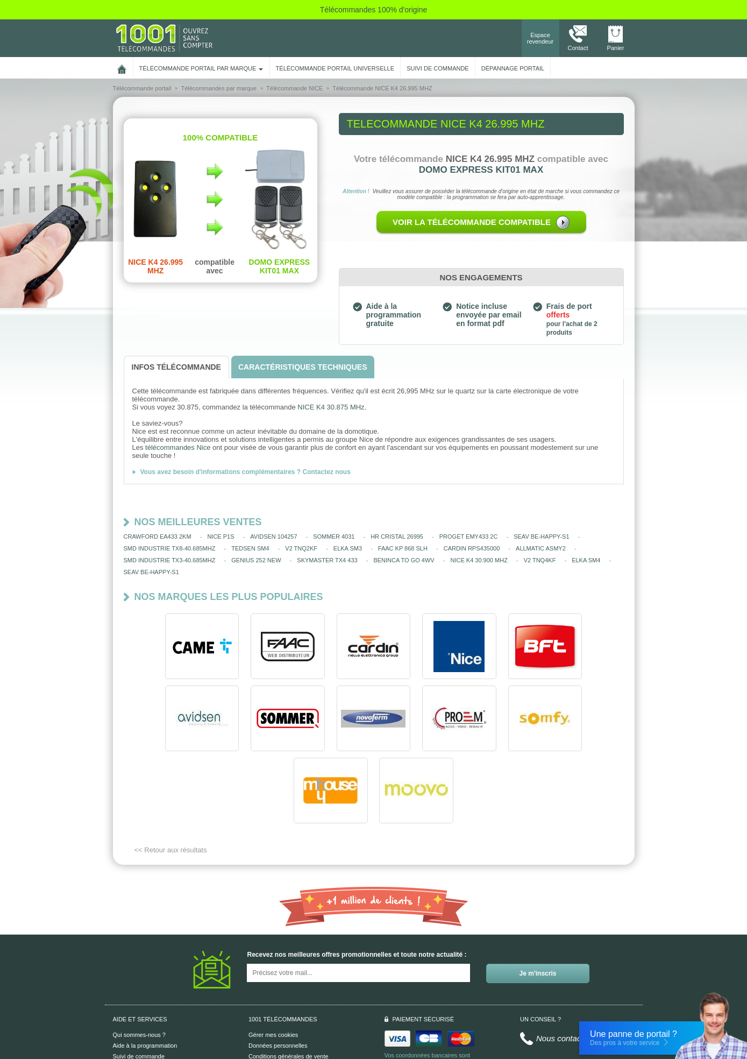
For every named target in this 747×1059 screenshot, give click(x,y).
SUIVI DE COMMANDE (438, 68)
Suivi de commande (139, 984)
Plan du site (263, 1005)
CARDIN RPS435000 (472, 548)
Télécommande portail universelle (335, 68)
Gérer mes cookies (273, 962)
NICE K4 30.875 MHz (330, 407)
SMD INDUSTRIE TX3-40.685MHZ (170, 560)
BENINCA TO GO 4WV (403, 560)
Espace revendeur (540, 38)
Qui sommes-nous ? (139, 962)
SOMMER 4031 (333, 536)
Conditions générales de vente (288, 984)
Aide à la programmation (145, 973)
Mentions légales (270, 995)
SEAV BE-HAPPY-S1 (541, 536)
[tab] (176, 367)
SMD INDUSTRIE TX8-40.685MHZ (170, 548)
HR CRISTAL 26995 (397, 536)
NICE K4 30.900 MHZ (478, 560)
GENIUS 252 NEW (256, 560)
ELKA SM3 (347, 548)
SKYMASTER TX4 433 (327, 560)
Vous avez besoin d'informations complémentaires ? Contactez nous (245, 472)
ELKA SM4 (586, 560)
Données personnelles (277, 973)
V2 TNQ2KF (301, 548)
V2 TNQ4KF (540, 560)
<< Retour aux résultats (170, 778)
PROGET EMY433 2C (468, 536)
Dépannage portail (512, 68)
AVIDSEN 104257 (273, 536)
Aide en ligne (130, 995)
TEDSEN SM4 (250, 548)
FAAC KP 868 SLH (403, 548)
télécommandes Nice (177, 447)
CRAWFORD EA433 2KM (157, 536)
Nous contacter (563, 966)
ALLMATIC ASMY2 (541, 548)
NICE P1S (220, 536)
